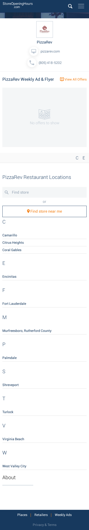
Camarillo (9, 235)
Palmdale (9, 358)
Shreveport (10, 385)
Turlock (7, 412)
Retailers (41, 515)
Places (22, 515)
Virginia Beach (13, 439)
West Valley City (14, 466)
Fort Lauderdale (14, 304)
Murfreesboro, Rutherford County (27, 331)
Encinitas (9, 276)
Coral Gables (11, 250)
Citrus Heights (13, 242)
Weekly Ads (63, 515)
